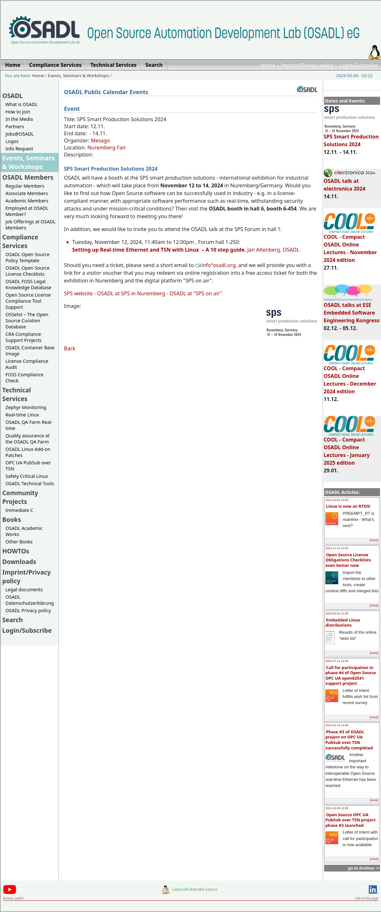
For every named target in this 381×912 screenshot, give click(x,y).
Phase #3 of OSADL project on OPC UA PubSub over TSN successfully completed (349, 740)
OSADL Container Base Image (30, 350)
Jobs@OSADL (19, 134)
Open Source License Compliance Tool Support (28, 301)
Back (70, 348)
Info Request (19, 149)
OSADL (12, 95)
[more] (374, 540)
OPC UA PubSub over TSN (28, 466)
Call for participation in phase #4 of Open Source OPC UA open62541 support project (350, 675)
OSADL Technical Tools (29, 483)
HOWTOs (15, 551)
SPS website (78, 293)
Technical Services (16, 394)
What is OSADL (21, 104)
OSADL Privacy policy (28, 610)
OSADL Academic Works (23, 531)
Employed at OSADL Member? (27, 211)
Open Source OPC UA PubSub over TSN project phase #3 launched (350, 820)
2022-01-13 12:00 (336, 725)
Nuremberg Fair (106, 147)
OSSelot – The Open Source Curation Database (26, 320)
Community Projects (20, 497)
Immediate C (19, 510)
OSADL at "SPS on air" (195, 293)
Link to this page (366, 898)
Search (12, 619)
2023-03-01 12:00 (336, 613)
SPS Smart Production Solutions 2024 (351, 137)
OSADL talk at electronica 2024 (349, 182)
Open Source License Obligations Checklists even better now (348, 560)
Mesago (100, 140)
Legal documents (24, 589)
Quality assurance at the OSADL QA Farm (27, 439)
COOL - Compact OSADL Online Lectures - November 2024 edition (350, 246)
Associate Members (26, 193)
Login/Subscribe (358, 65)
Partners (14, 126)
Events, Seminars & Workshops (78, 75)
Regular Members (24, 186)
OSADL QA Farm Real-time (28, 425)
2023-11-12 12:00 (336, 548)
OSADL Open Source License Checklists (27, 271)
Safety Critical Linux (26, 476)
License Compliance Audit (26, 364)
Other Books (18, 542)
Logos (12, 141)
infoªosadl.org (215, 265)
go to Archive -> (363, 868)
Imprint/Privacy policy (307, 65)
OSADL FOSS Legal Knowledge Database (28, 284)
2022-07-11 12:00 (336, 661)
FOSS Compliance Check (24, 377)
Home (267, 65)
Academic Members (26, 201)
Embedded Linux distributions (342, 622)
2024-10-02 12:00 (336, 500)
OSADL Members (27, 177)
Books (11, 519)
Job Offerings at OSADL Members (30, 225)
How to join (17, 112)
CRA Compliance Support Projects (23, 337)
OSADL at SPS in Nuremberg (131, 293)
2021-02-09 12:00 (336, 808)
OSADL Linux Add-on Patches (27, 452)
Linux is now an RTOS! (348, 506)
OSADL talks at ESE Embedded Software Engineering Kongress (352, 310)
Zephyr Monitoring (25, 407)
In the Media (19, 119)
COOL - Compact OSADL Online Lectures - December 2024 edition (350, 377)
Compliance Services (20, 241)
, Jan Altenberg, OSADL (185, 249)
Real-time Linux (22, 415)
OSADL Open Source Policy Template (27, 257)
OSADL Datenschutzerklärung (29, 600)
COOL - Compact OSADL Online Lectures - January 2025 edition (349, 448)
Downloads (19, 561)
